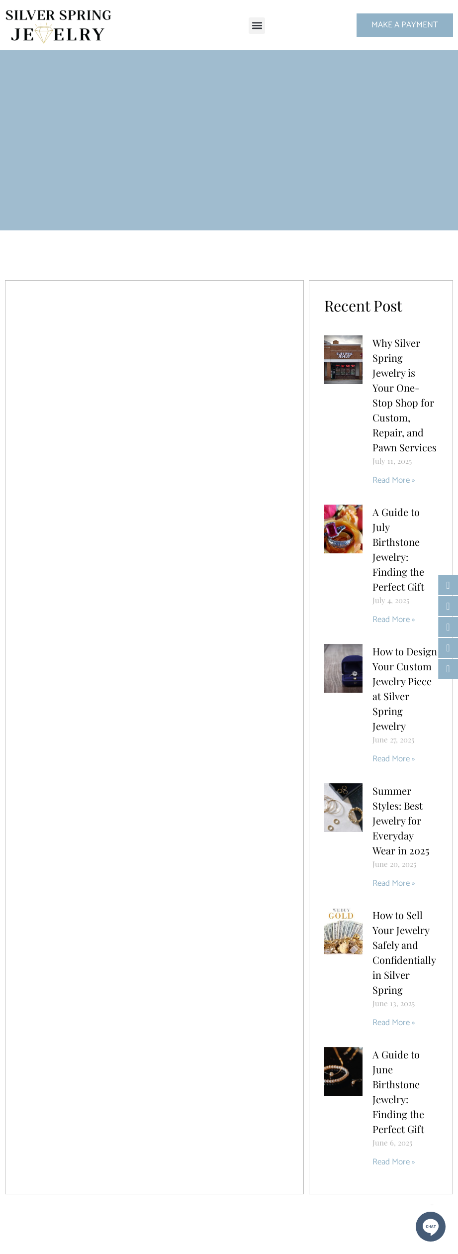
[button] (257, 25)
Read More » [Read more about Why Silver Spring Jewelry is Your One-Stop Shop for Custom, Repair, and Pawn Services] (393, 480)
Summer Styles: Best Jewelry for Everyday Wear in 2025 (400, 820)
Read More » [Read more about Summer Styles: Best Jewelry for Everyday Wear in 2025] (393, 883)
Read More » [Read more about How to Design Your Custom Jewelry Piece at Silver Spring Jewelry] (393, 759)
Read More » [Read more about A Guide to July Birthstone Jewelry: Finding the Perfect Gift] (393, 620)
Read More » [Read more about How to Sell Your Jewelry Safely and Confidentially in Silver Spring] (393, 1023)
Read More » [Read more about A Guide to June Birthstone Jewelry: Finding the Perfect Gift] (393, 1162)
